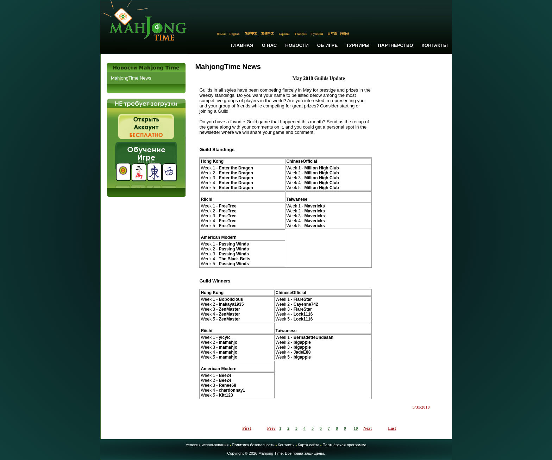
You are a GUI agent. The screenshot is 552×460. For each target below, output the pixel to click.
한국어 (344, 34)
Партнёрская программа (344, 445)
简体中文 (251, 33)
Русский (317, 34)
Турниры (357, 45)
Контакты (435, 45)
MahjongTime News (131, 78)
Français (301, 34)
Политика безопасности (253, 445)
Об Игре (327, 45)
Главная (242, 45)
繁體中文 (267, 33)
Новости (296, 45)
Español (284, 34)
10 (356, 428)
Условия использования (207, 445)
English (235, 34)
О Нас (269, 45)
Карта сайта (308, 445)
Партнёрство (395, 45)
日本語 (332, 33)
